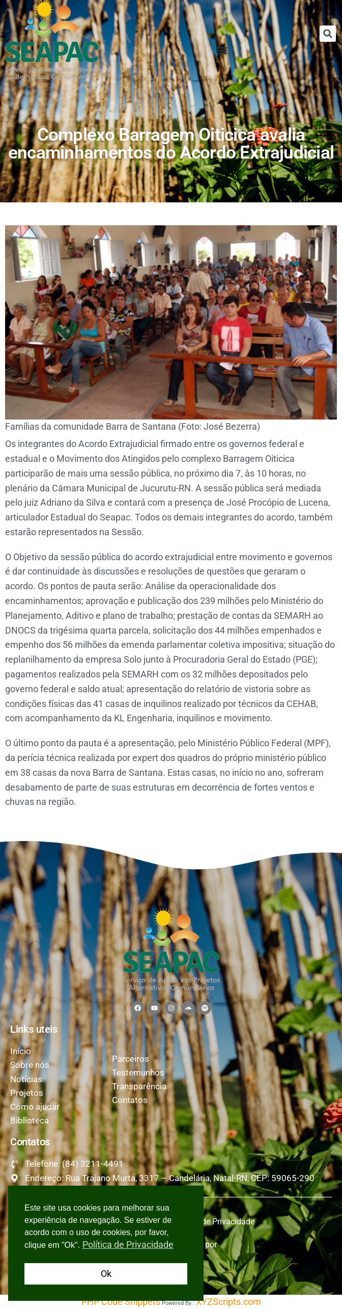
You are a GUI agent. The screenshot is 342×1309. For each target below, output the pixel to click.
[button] (328, 33)
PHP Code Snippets (120, 1301)
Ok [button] (106, 1273)
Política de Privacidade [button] (128, 1244)
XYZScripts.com (228, 1301)
